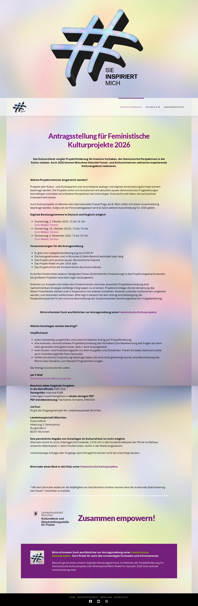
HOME (73, 597)
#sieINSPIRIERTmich (88, 597)
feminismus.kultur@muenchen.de (50, 378)
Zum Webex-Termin (46, 225)
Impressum (106, 597)
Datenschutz (121, 597)
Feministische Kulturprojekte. (138, 312)
